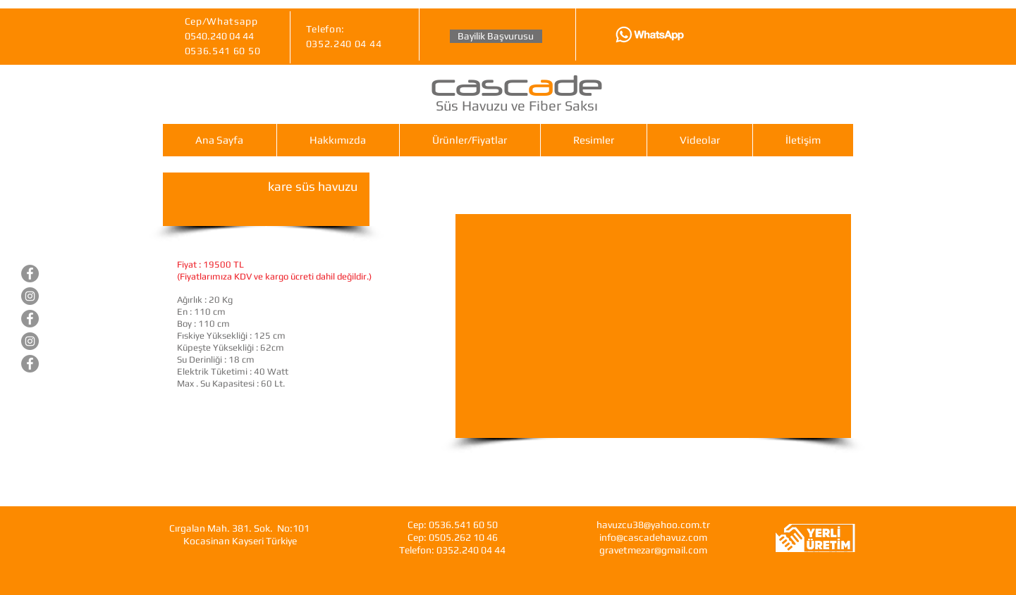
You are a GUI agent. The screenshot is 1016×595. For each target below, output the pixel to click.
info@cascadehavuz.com (653, 537)
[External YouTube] (653, 326)
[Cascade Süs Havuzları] (30, 273)
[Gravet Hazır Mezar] (30, 318)
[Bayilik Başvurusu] (496, 36)
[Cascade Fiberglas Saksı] (30, 363)
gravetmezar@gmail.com (653, 550)
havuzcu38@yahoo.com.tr (653, 524)
